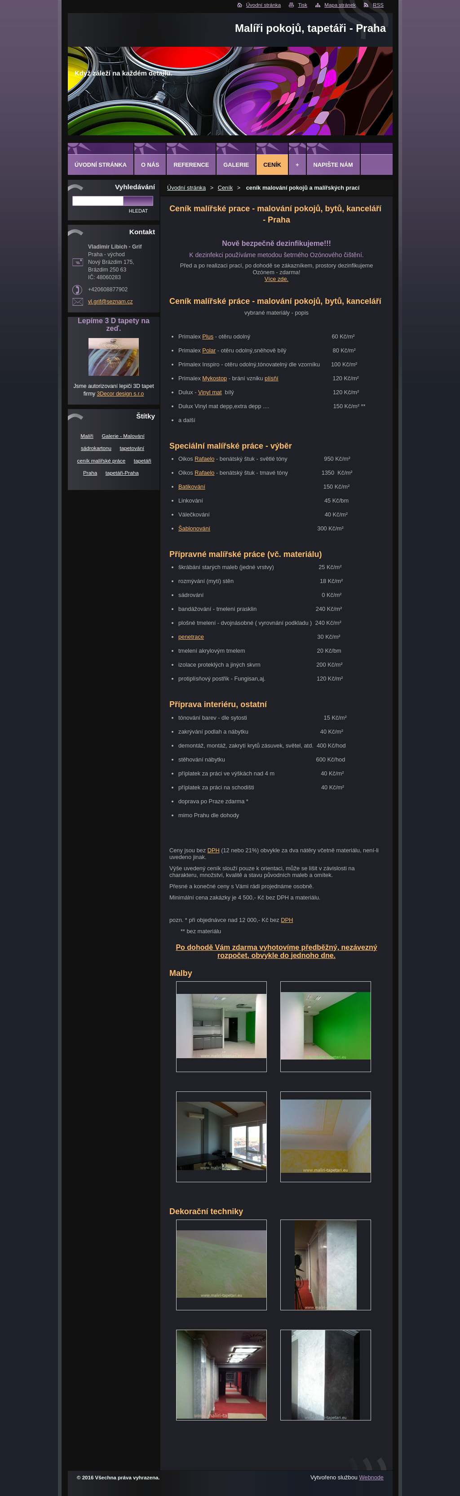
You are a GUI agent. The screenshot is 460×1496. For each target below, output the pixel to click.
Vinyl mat (209, 392)
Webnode (371, 1477)
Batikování (191, 486)
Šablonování (194, 528)
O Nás (150, 164)
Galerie (236, 164)
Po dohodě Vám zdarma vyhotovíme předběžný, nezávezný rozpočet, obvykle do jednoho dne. (276, 951)
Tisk (302, 5)
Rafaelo (204, 458)
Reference (191, 164)
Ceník (225, 187)
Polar (209, 350)
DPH (214, 850)
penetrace (191, 636)
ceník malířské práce (101, 460)
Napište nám (333, 164)
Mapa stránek (340, 5)
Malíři (86, 436)
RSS (378, 5)
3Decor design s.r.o (120, 394)
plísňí (272, 378)
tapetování (132, 448)
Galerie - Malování (123, 436)
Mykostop (214, 378)
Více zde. (276, 279)
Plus (207, 336)
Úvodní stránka (263, 5)
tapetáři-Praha (122, 473)
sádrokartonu (96, 448)
